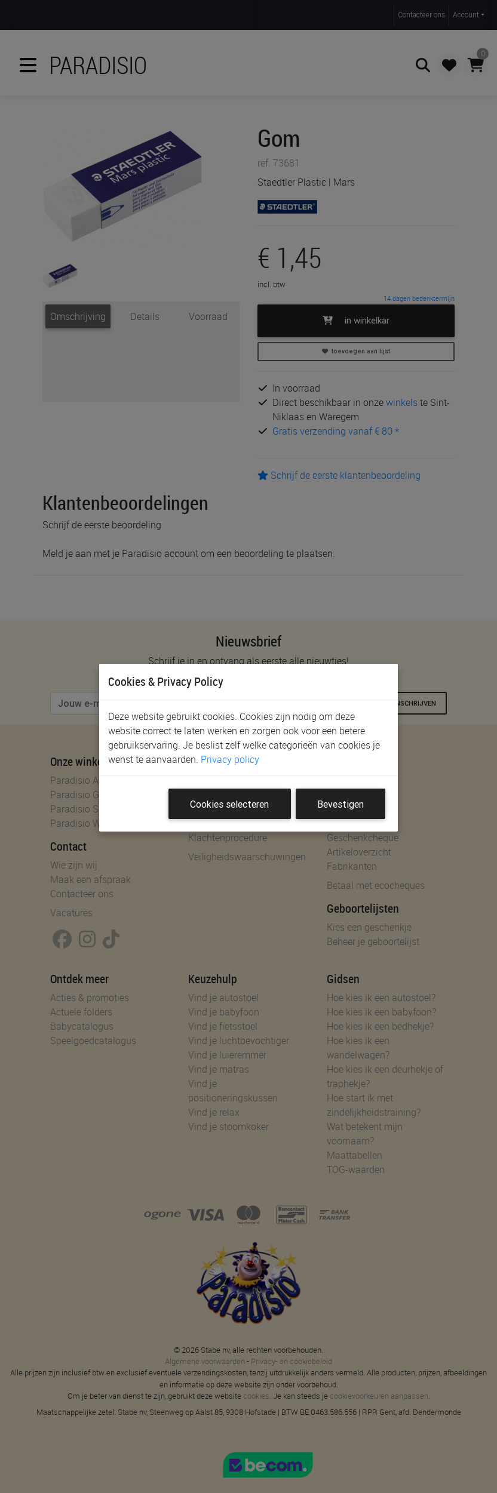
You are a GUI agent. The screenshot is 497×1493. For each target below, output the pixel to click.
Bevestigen (340, 804)
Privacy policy (230, 759)
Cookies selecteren (229, 804)
